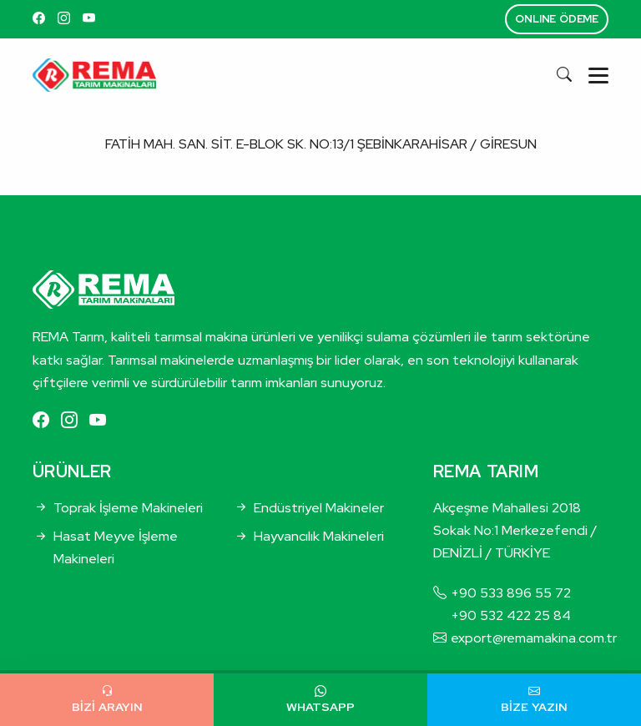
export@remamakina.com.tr (534, 638)
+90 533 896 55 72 (511, 593)
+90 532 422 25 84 (511, 615)
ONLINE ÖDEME (556, 19)
